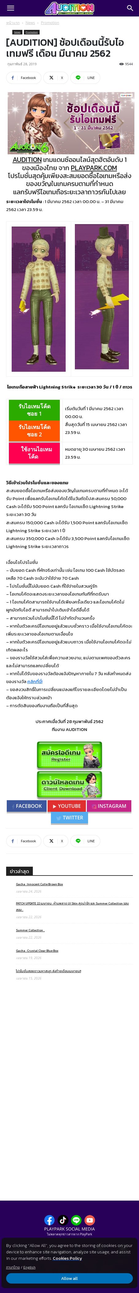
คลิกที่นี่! (34, 681)
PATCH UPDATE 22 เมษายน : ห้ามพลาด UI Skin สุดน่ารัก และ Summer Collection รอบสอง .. (72, 906)
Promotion (50, 22)
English (29, 1267)
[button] (10, 8)
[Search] (130, 8)
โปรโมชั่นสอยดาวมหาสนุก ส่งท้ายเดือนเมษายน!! (48, 971)
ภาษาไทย (13, 1267)
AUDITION (27, 160)
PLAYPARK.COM (94, 168)
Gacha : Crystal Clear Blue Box (37, 950)
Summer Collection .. (30, 930)
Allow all (69, 1278)
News (30, 22)
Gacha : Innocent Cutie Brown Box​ (39, 884)
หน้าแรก (13, 22)
